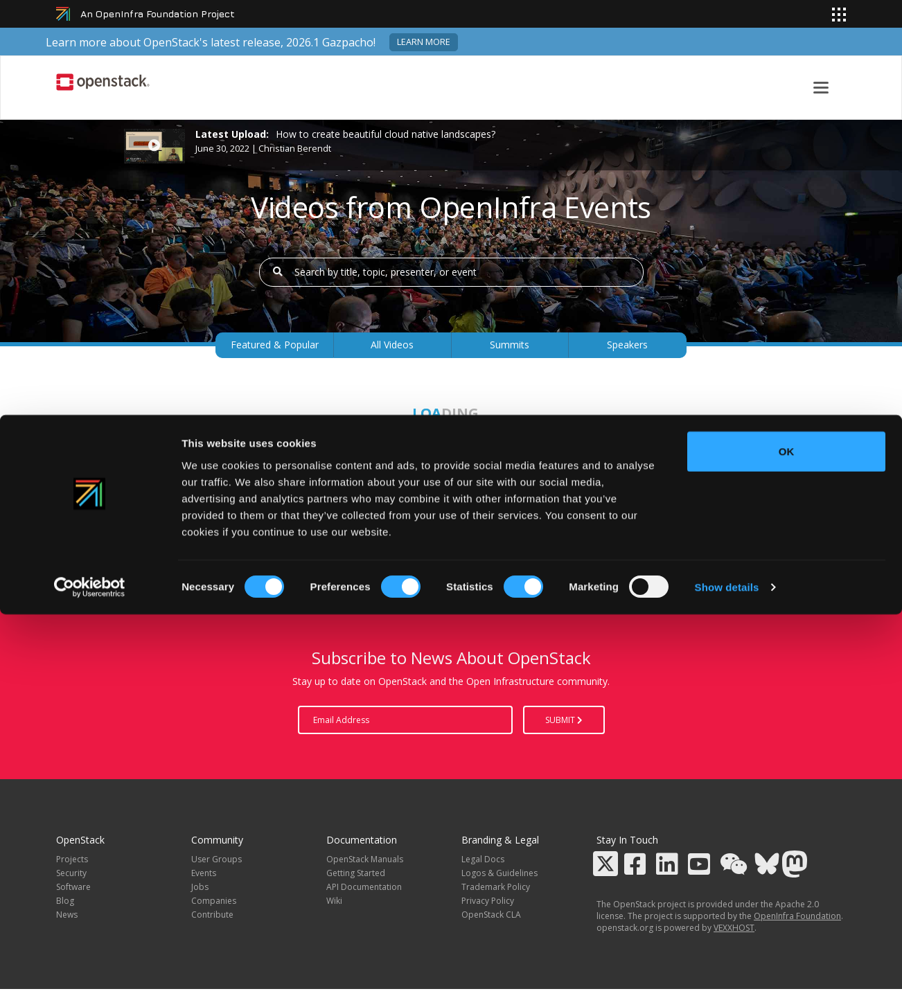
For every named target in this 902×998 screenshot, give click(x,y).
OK (787, 834)
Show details (727, 971)
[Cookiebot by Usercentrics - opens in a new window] (89, 971)
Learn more (423, 42)
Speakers (627, 344)
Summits (509, 344)
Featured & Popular (275, 344)
